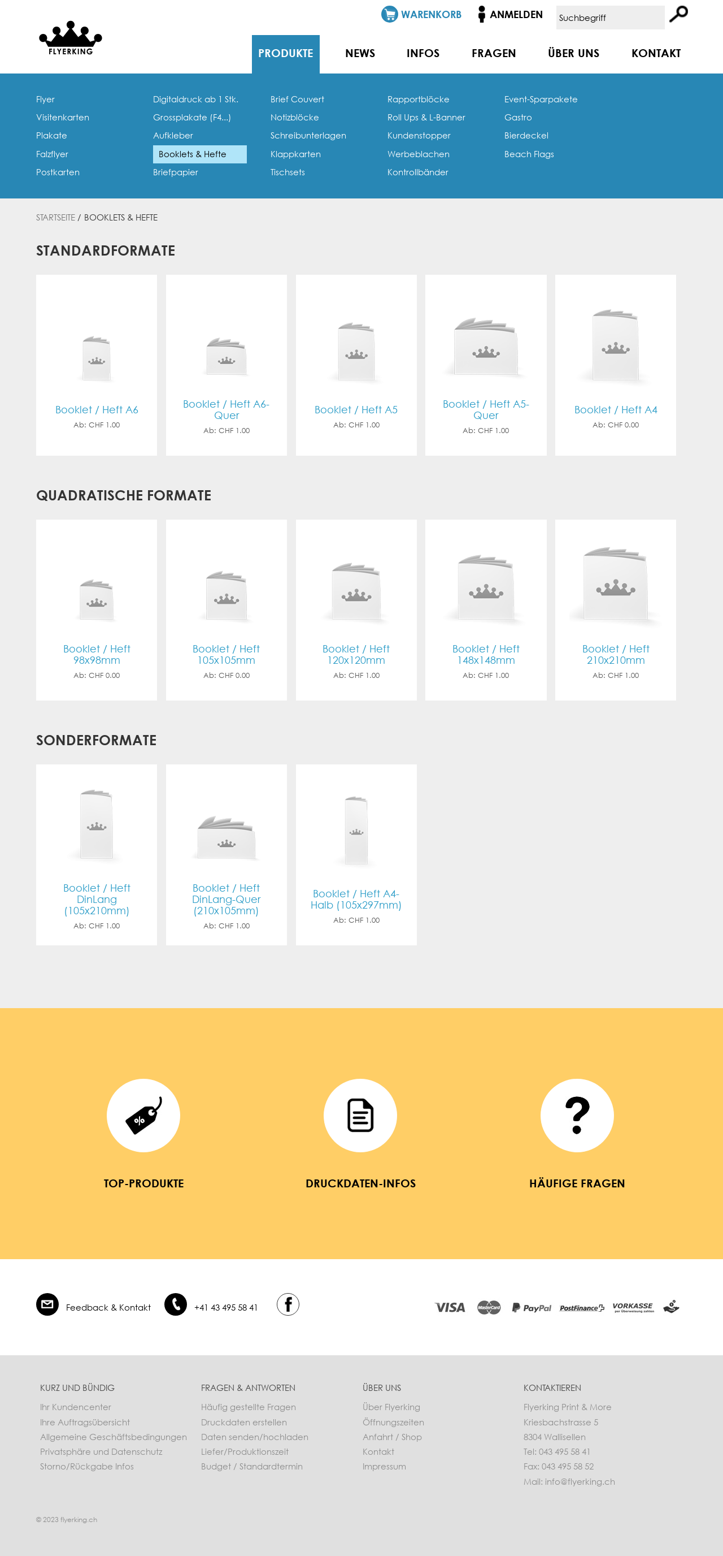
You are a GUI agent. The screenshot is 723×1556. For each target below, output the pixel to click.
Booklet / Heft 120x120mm (356, 654)
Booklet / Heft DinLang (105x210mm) (96, 899)
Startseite (55, 217)
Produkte (285, 52)
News (360, 52)
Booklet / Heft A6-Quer (226, 409)
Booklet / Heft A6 (96, 410)
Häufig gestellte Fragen (248, 1407)
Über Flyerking (391, 1407)
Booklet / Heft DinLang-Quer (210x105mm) (226, 899)
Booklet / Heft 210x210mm (616, 654)
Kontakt (656, 52)
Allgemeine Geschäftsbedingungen (113, 1437)
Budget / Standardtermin (252, 1466)
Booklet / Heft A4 (615, 410)
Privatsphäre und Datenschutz (101, 1451)
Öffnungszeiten (393, 1422)
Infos (423, 52)
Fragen (494, 52)
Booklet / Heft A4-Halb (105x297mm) (356, 899)
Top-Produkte (144, 1183)
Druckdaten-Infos (361, 1183)
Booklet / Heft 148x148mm (486, 654)
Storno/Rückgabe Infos (87, 1466)
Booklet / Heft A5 (356, 410)
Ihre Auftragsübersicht (85, 1422)
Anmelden (516, 14)
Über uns (573, 52)
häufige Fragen (577, 1183)
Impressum (384, 1466)
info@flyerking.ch (580, 1481)
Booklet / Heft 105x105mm (226, 654)
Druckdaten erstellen (244, 1422)
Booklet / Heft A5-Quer (486, 409)
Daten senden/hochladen (254, 1437)
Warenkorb (431, 14)
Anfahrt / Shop (392, 1437)
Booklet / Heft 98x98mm (96, 654)
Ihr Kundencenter (75, 1407)
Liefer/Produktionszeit (245, 1451)
